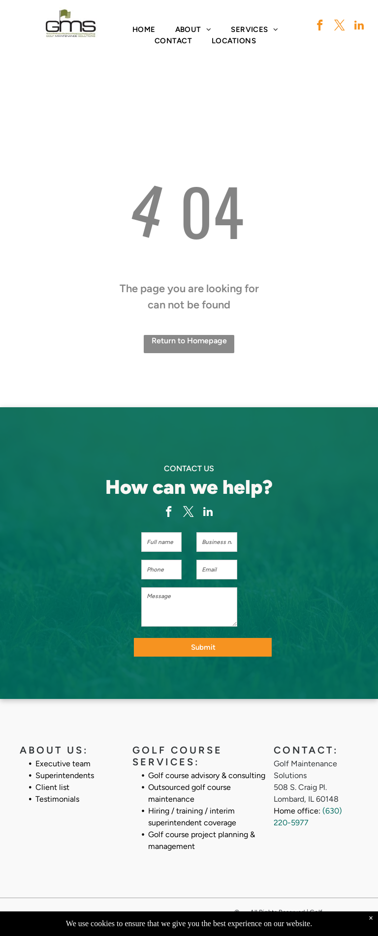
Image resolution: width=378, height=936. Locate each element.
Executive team (63, 763)
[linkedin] (359, 26)
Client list (52, 787)
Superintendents (64, 775)
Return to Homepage (189, 340)
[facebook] (320, 26)
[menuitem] (144, 29)
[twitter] (339, 26)
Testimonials (57, 799)
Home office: (297, 810)
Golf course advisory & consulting (206, 775)
